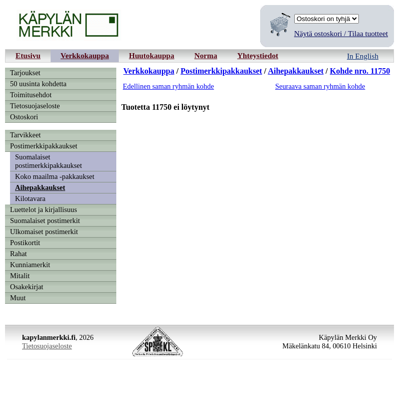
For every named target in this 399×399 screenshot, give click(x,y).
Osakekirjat (26, 287)
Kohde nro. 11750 (360, 71)
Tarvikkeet (25, 135)
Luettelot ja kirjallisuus (43, 210)
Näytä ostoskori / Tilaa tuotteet (341, 33)
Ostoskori (24, 117)
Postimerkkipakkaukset (43, 146)
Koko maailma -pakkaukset (54, 176)
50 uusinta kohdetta (38, 84)
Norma (206, 55)
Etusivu (28, 55)
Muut (18, 298)
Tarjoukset (25, 73)
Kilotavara (30, 198)
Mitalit (20, 276)
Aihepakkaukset (40, 187)
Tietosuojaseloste (35, 106)
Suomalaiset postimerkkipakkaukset (48, 161)
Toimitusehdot (31, 95)
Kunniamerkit (30, 265)
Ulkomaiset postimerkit (44, 232)
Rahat (18, 254)
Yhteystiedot (257, 55)
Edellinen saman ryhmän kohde (168, 86)
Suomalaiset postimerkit (45, 221)
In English (362, 56)
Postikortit (25, 243)
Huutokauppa (151, 55)
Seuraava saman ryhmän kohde (320, 86)
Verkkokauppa (85, 55)
